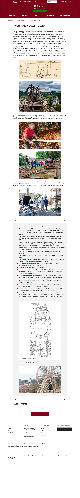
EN (71, 1)
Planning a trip (64, 1)
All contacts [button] (40, 448)
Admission (43, 471)
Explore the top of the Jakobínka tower (27, 380)
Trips (42, 474)
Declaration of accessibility (25, 490)
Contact (34, 1)
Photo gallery (60, 465)
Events (29, 1)
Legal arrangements (12, 490)
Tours (42, 465)
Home (9, 460)
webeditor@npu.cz (16, 492)
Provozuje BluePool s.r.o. (13, 493)
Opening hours (44, 467)
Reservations (43, 469)
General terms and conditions (39, 490)
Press (9, 469)
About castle (60, 463)
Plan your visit (44, 463)
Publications (10, 467)
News (24, 1)
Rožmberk (40, 6)
